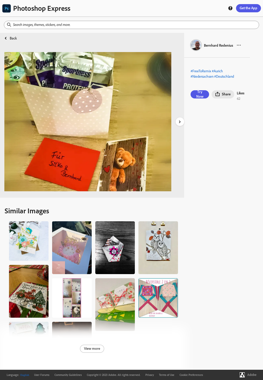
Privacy (149, 375)
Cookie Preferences (191, 375)
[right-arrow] (180, 121)
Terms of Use (166, 375)
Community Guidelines (68, 375)
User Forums (41, 375)
